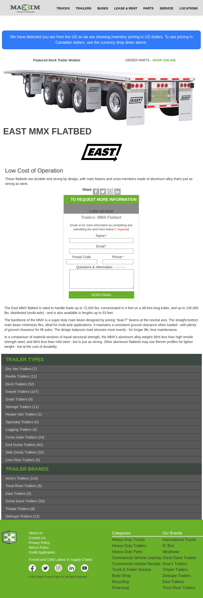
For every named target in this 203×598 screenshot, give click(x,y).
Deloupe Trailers (177, 576)
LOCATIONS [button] (189, 18)
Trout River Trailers (179, 588)
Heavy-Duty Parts (127, 552)
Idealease (171, 552)
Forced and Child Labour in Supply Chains (60, 560)
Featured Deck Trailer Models (56, 60)
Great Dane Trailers (179, 558)
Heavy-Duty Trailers (129, 546)
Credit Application (42, 552)
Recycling (120, 582)
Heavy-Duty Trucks (128, 540)
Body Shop (121, 576)
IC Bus (168, 546)
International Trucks (179, 540)
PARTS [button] (148, 18)
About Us (36, 533)
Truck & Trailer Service (131, 570)
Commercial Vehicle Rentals (136, 564)
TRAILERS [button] (83, 18)
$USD (142, 4)
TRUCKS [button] (63, 18)
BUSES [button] (102, 18)
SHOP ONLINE (164, 60)
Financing (120, 588)
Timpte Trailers (175, 570)
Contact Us (37, 538)
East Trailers (173, 582)
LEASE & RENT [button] (125, 18)
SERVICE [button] (166, 18)
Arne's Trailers (175, 564)
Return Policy (39, 547)
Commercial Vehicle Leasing (136, 558)
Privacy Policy (39, 543)
